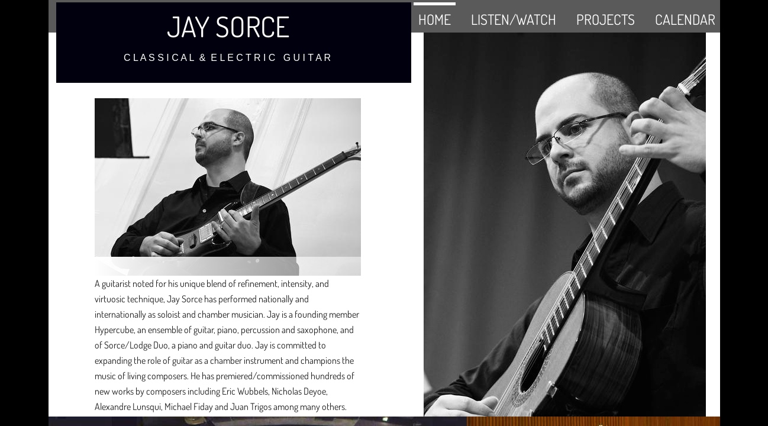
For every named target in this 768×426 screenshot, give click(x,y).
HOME (434, 19)
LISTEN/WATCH (513, 19)
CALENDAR (685, 19)
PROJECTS (605, 19)
